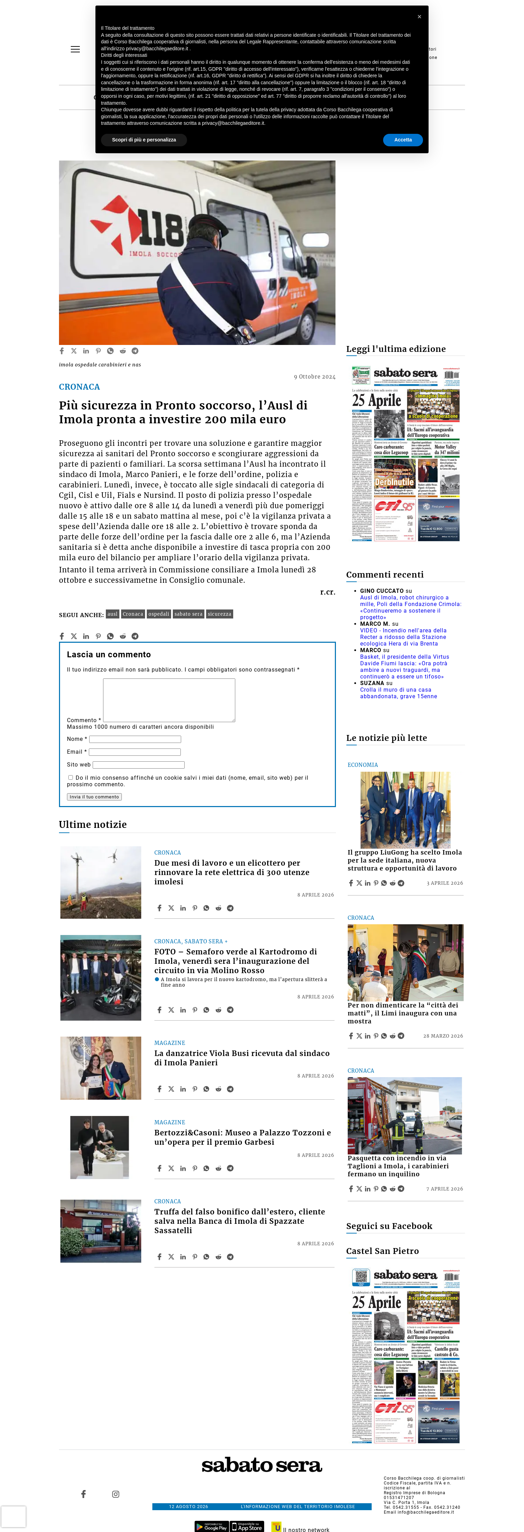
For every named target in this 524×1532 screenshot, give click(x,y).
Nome (77, 739)
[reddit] (122, 350)
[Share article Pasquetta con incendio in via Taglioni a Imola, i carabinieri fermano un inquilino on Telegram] (402, 1188)
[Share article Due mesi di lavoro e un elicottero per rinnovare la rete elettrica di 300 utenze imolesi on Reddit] (219, 908)
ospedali (159, 614)
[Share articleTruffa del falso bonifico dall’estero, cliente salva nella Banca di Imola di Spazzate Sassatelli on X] (172, 1256)
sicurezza (219, 614)
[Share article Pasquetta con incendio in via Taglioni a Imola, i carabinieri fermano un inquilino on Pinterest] (377, 1188)
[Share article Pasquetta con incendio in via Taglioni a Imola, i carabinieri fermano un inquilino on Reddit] (393, 1188)
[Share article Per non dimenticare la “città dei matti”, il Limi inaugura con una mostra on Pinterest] (377, 1035)
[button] (419, 16)
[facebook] (61, 350)
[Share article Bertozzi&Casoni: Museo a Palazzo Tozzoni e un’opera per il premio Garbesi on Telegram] (231, 1168)
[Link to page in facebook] (84, 1494)
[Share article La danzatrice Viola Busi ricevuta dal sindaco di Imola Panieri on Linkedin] (184, 1088)
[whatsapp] (110, 350)
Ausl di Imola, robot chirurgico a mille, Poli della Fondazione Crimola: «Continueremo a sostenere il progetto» (411, 607)
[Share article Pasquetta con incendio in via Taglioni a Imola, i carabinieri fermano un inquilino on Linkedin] (368, 1188)
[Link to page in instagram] (115, 1494)
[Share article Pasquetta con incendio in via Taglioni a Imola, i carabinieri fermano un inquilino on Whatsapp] (385, 1188)
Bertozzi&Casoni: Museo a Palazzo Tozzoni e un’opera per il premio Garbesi (242, 1137)
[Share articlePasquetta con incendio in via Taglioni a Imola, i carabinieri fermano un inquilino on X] (360, 1188)
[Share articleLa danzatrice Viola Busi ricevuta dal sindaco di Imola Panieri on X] (172, 1088)
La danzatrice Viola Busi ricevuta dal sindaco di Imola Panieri (242, 1058)
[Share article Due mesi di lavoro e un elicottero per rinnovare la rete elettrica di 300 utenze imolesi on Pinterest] (196, 908)
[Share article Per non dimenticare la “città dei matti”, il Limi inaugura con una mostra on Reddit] (393, 1035)
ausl (113, 614)
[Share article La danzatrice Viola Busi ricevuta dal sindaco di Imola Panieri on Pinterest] (196, 1088)
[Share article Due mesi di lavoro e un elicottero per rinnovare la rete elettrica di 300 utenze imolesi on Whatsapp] (207, 908)
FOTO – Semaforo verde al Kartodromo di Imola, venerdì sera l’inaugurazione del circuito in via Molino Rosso (235, 961)
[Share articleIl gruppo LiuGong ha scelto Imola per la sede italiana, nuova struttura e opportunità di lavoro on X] (360, 883)
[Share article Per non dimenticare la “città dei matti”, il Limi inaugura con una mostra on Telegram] (402, 1035)
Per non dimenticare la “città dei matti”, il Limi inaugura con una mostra (403, 1013)
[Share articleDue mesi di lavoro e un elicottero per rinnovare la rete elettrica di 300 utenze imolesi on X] (172, 908)
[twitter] (73, 350)
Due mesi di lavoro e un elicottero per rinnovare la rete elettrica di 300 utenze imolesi (232, 872)
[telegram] (135, 350)
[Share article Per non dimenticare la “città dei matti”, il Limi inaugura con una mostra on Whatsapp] (385, 1035)
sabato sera (189, 614)
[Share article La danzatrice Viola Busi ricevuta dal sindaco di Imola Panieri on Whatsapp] (207, 1088)
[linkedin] (86, 350)
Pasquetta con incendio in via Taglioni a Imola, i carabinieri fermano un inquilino (398, 1166)
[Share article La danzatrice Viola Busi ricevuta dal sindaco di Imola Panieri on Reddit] (219, 1088)
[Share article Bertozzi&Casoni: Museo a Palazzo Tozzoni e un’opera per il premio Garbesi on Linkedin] (184, 1168)
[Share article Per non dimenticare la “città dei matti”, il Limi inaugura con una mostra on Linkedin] (368, 1035)
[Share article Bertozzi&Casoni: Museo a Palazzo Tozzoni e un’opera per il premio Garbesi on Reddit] (219, 1168)
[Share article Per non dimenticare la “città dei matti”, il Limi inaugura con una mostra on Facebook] (352, 1035)
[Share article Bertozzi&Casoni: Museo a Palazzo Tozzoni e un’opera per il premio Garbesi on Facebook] (160, 1168)
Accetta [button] (403, 139)
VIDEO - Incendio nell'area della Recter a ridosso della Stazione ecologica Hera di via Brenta (403, 637)
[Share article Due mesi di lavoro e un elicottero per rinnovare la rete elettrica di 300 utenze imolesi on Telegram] (231, 908)
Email (77, 751)
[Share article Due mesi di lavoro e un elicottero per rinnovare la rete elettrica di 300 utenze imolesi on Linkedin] (184, 908)
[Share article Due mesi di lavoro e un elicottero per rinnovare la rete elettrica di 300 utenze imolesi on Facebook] (160, 908)
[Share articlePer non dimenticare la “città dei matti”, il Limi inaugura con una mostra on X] (360, 1035)
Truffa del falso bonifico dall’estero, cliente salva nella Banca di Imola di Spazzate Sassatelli (239, 1221)
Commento (84, 720)
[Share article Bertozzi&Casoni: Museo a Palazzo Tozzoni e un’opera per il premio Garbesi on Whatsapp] (207, 1168)
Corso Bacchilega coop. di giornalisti (424, 1478)
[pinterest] (98, 350)
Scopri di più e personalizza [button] (144, 139)
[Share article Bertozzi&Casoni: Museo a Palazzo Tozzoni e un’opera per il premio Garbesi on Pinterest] (196, 1168)
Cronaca (133, 614)
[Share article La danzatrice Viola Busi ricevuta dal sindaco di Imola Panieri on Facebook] (160, 1088)
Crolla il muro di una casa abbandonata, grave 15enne (398, 693)
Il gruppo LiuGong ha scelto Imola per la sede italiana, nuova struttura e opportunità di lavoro (405, 860)
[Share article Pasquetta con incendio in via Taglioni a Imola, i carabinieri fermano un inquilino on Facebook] (352, 1188)
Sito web (79, 764)
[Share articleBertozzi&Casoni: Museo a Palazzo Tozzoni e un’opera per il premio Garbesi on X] (172, 1168)
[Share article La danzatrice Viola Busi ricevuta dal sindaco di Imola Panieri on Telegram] (231, 1088)
